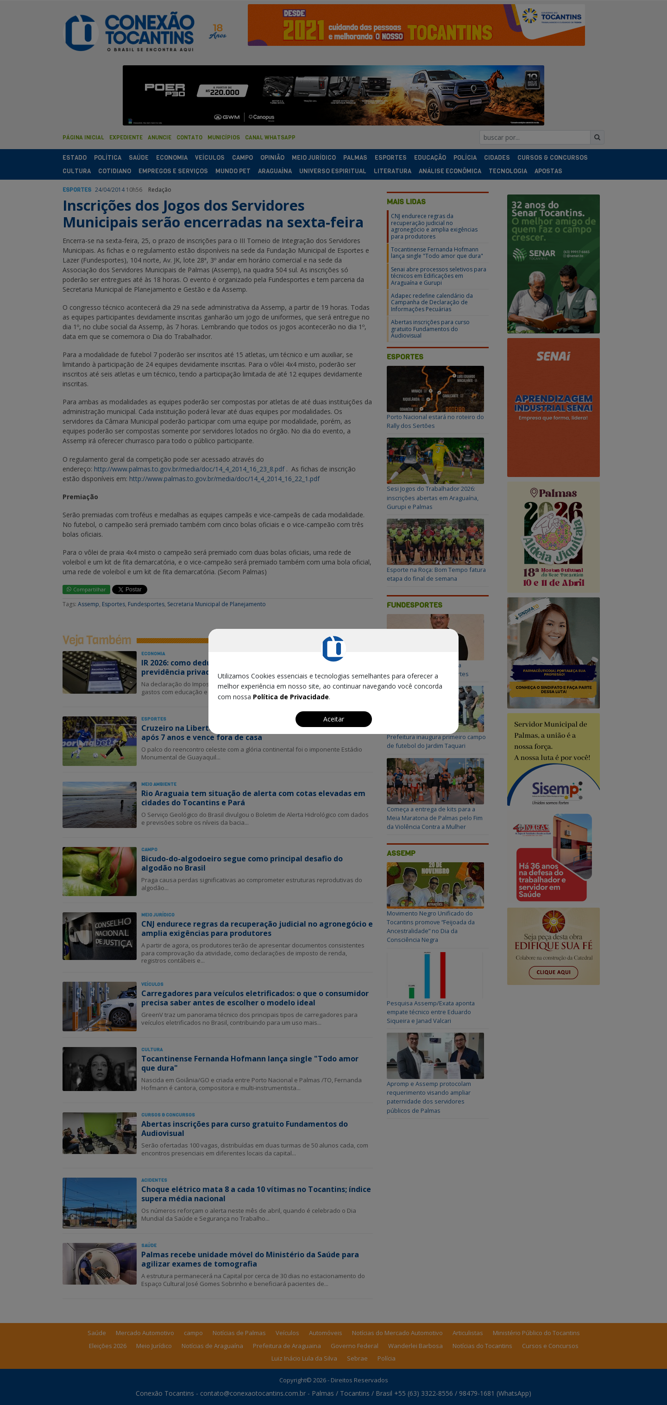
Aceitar (333, 719)
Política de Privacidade (291, 696)
